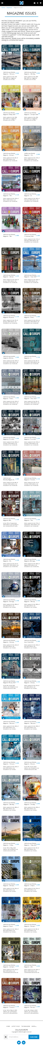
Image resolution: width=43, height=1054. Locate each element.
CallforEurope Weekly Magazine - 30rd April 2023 (9, 885)
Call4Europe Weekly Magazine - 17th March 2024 (29, 154)
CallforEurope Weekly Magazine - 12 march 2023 (9, 1006)
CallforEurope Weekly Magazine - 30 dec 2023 (30, 316)
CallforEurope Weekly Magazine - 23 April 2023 (30, 885)
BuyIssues (9, 7)
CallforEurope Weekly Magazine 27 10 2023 (9, 438)
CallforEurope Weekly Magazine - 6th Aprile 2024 (9, 154)
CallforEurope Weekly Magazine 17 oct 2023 (30, 438)
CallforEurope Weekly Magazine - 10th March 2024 (9, 195)
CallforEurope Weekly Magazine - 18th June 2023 (30, 722)
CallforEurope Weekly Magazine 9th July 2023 (9, 681)
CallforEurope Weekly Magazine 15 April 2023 (9, 925)
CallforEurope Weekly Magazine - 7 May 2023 (30, 844)
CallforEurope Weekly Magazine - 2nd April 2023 (9, 966)
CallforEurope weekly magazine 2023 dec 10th (9, 357)
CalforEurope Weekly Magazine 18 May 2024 (9, 113)
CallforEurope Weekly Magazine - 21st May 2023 (30, 803)
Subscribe (34, 1037)
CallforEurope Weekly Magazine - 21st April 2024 (31, 113)
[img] (11, 57)
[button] (2, 3)
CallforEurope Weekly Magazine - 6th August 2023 (9, 600)
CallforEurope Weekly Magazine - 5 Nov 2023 (30, 397)
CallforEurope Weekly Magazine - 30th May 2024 (30, 73)
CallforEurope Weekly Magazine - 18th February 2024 (9, 235)
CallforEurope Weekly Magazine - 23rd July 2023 (9, 641)
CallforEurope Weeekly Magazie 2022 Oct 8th (9, 479)
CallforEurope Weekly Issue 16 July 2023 (30, 641)
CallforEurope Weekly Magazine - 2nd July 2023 (30, 682)
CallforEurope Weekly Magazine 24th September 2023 (9, 519)
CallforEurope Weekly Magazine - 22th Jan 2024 (9, 276)
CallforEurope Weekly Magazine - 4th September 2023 (9, 560)
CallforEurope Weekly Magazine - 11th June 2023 (9, 763)
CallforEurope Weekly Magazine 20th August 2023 (30, 560)
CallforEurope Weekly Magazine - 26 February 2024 (30, 195)
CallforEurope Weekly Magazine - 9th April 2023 (30, 925)
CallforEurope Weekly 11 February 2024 (30, 235)
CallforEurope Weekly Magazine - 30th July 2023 (30, 600)
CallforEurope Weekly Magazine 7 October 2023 (30, 479)
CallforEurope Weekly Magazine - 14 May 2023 (9, 844)
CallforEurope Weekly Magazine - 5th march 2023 (30, 1006)
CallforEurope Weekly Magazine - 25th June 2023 (9, 722)
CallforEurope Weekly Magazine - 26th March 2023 (30, 966)
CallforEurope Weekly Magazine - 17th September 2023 (30, 519)
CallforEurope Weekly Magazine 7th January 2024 (9, 316)
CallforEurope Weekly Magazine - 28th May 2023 (9, 803)
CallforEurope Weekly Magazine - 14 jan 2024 (30, 276)
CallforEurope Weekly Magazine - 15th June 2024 (9, 73)
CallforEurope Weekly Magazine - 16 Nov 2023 (9, 398)
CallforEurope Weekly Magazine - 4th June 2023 (30, 763)
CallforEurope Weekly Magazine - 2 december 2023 (30, 357)
